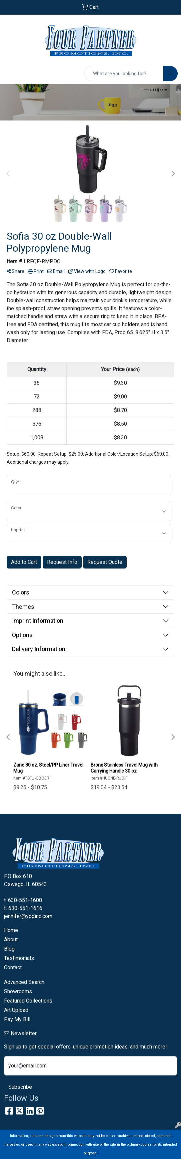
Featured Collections (28, 1001)
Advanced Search (24, 982)
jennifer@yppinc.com (28, 916)
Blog (9, 949)
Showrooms (18, 991)
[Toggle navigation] (10, 73)
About (11, 939)
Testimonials (19, 958)
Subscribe (20, 1087)
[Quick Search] (124, 73)
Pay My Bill (17, 1019)
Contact (13, 967)
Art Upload (16, 1010)
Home (11, 930)
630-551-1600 (25, 900)
